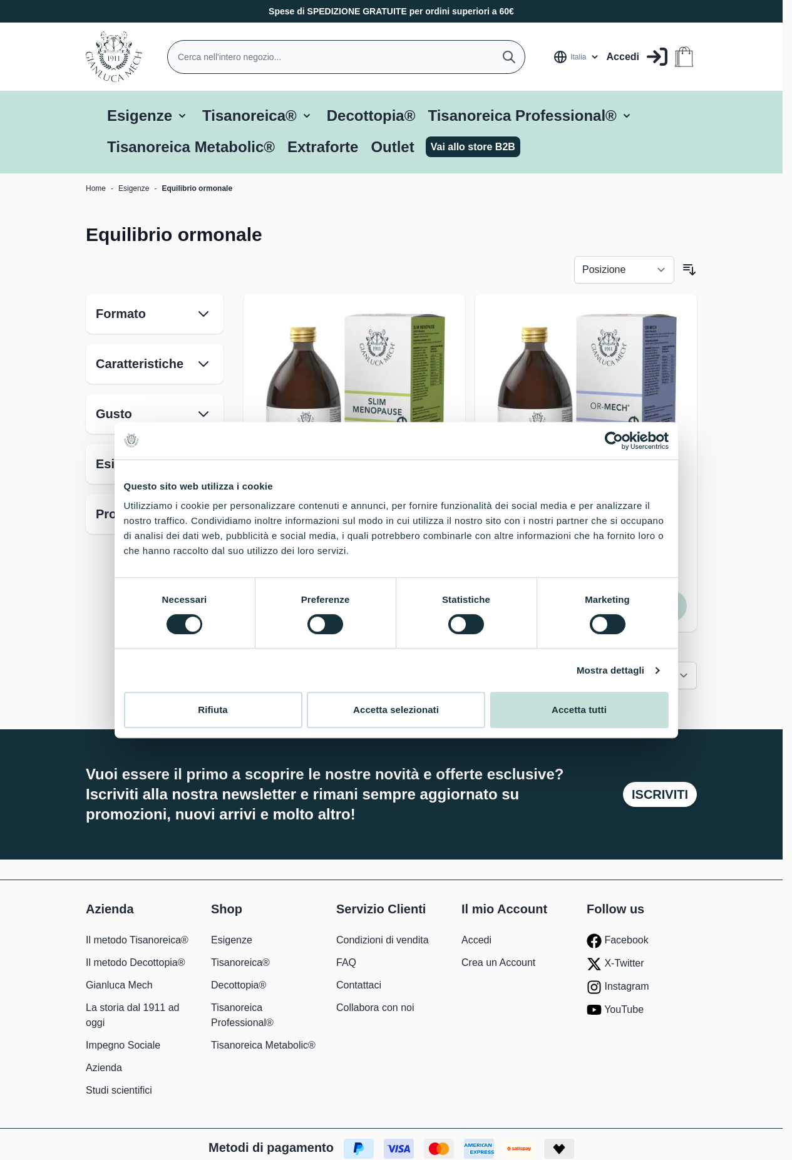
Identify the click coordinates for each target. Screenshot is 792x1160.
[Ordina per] (624, 270)
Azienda (104, 1067)
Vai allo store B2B (473, 146)
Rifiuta (212, 716)
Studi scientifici (119, 1090)
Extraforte (322, 146)
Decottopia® (371, 115)
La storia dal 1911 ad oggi (132, 1015)
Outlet (392, 146)
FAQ (346, 962)
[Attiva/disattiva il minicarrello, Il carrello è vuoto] (684, 56)
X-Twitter (615, 964)
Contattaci (358, 985)
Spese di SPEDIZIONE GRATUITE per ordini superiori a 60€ (391, 11)
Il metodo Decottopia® (135, 962)
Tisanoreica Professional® (522, 115)
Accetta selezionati (396, 716)
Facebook (618, 940)
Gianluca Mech (119, 985)
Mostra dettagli (611, 675)
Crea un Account (498, 962)
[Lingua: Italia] (576, 57)
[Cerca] (509, 57)
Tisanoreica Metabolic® (191, 146)
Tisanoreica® (249, 115)
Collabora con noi (375, 1007)
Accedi (476, 940)
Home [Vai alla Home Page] (96, 188)
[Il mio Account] (637, 56)
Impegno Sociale (123, 1045)
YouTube (615, 1009)
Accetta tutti (579, 716)
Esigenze (139, 115)
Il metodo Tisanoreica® (137, 940)
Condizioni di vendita (382, 940)
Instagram (618, 987)
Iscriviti (660, 794)
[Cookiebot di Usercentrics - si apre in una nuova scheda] (614, 446)
